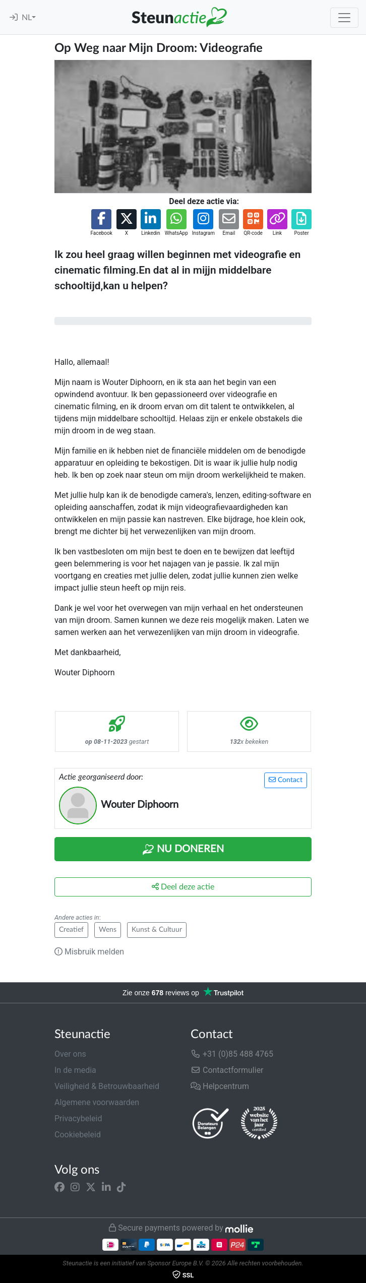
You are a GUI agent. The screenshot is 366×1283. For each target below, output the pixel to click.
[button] (101, 223)
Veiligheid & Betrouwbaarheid (106, 1086)
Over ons (70, 1054)
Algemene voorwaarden (96, 1102)
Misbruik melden (89, 951)
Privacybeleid (78, 1118)
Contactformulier (227, 1070)
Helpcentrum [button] (220, 1086)
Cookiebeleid (77, 1134)
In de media (75, 1070)
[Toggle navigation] (344, 18)
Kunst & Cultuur (157, 929)
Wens (107, 929)
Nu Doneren (183, 850)
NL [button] (27, 18)
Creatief (71, 929)
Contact (285, 780)
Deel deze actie (183, 886)
